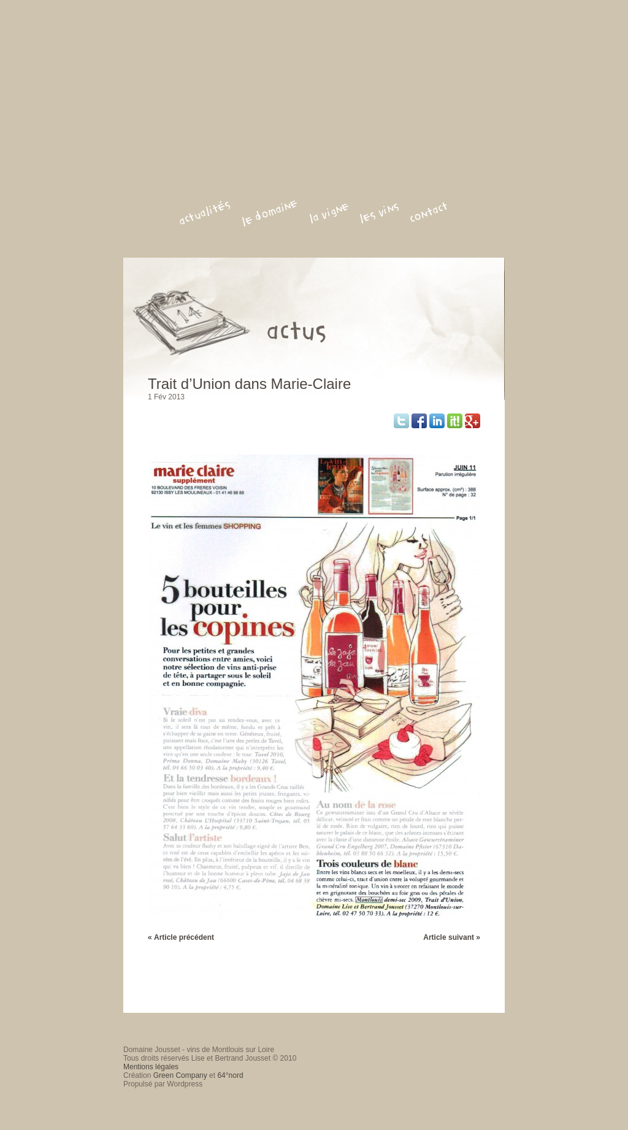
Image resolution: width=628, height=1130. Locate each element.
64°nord (230, 1075)
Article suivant (448, 937)
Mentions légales (150, 1067)
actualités (204, 213)
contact (429, 212)
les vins (380, 213)
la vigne (329, 213)
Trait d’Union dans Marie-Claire (249, 383)
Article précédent (184, 937)
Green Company (180, 1075)
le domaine (270, 212)
